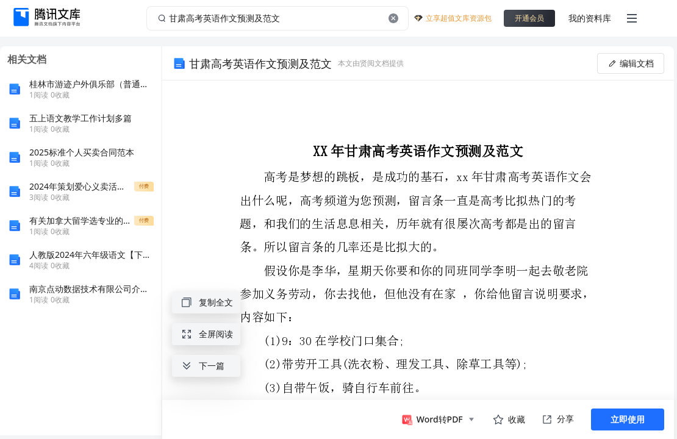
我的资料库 (589, 18)
